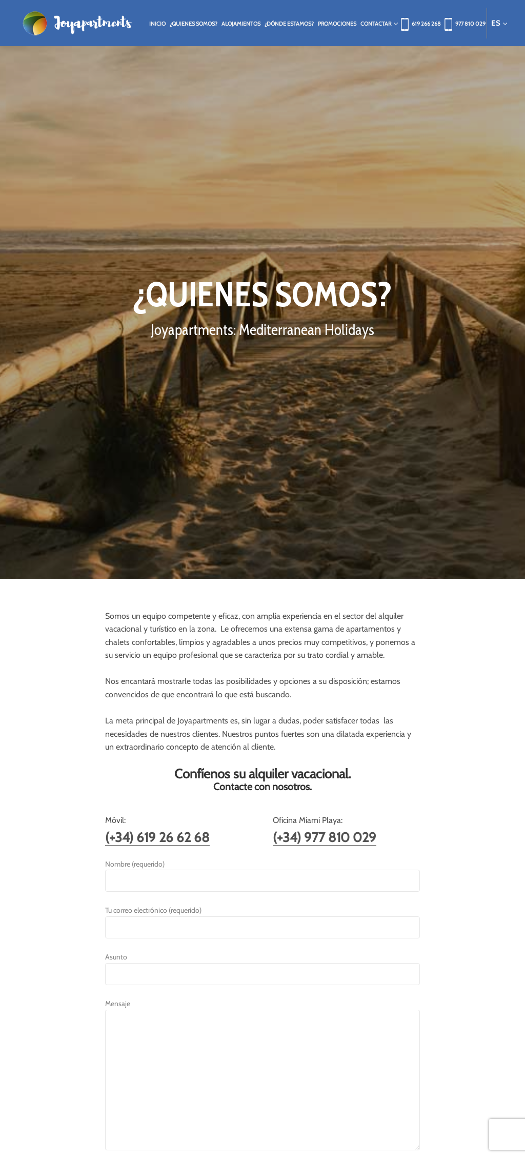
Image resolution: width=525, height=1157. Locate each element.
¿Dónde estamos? (289, 24)
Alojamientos (240, 24)
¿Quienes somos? (193, 24)
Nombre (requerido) (262, 872)
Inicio (157, 24)
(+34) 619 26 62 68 (157, 837)
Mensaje (262, 1075)
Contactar (377, 23)
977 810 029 (470, 24)
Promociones (337, 24)
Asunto (262, 965)
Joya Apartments (77, 23)
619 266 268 (426, 24)
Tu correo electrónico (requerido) (262, 919)
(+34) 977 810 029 (324, 837)
